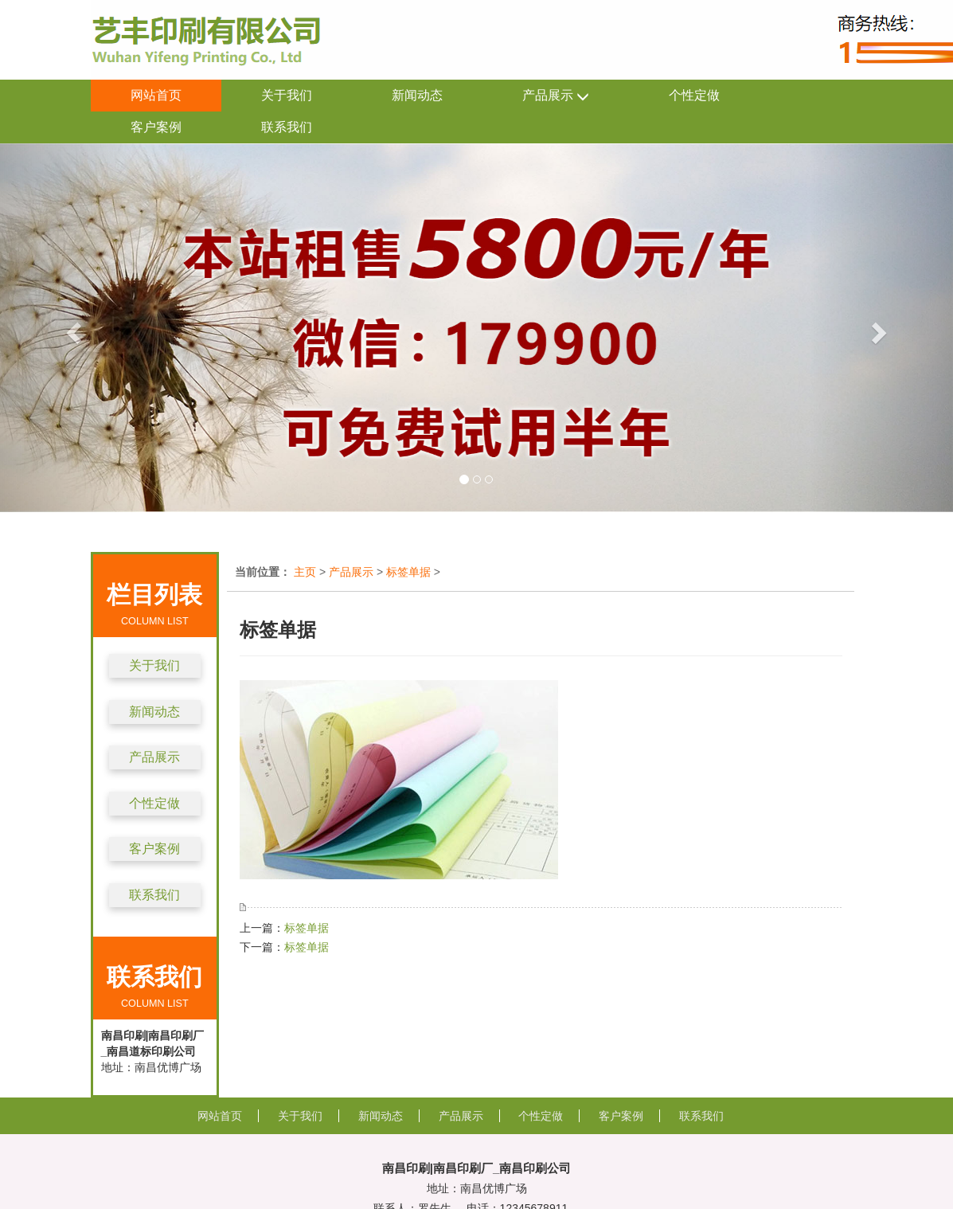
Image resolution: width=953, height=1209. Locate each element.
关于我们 (286, 95)
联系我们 (286, 127)
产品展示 (555, 96)
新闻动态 (417, 95)
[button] (71, 327)
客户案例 (156, 127)
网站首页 (156, 95)
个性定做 (694, 95)
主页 (305, 571)
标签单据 (408, 571)
